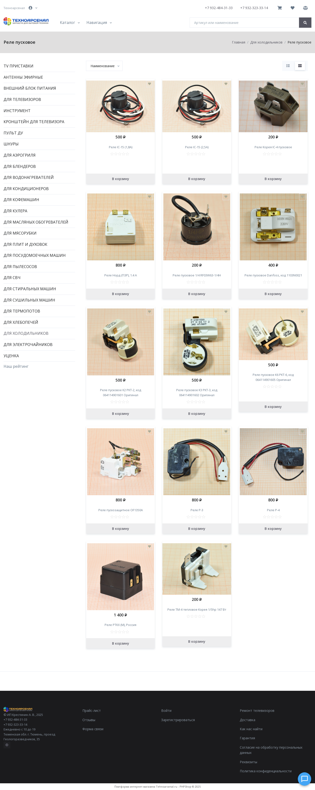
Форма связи (92, 729)
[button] (33, 8)
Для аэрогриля (20, 155)
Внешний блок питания (30, 88)
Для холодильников (26, 333)
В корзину (120, 178)
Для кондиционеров (26, 188)
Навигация (96, 22)
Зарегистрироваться (178, 720)
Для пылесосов (20, 266)
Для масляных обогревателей (36, 222)
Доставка (247, 720)
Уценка (11, 355)
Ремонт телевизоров (257, 710)
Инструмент (17, 110)
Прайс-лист (91, 710)
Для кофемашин (21, 199)
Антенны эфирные (23, 77)
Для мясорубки (20, 233)
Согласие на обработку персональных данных (271, 750)
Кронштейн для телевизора (34, 121)
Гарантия (247, 738)
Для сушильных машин (29, 300)
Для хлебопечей (21, 322)
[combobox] (104, 66)
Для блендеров (20, 166)
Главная (238, 42)
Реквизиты (248, 762)
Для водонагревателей (29, 177)
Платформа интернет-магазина (134, 786)
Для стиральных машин (30, 288)
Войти (166, 710)
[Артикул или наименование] (244, 22)
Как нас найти (251, 729)
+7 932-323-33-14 (254, 7)
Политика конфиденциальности (266, 771)
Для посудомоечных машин (35, 255)
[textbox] (103, 66)
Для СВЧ (12, 277)
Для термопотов (22, 311)
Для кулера (15, 211)
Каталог (67, 22)
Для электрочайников (28, 344)
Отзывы (88, 720)
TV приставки (18, 66)
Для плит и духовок (25, 244)
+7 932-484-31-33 (219, 7)
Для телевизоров (22, 99)
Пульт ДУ (13, 133)
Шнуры (11, 144)
